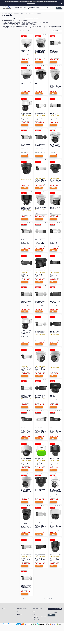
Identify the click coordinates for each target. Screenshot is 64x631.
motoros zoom (8, 118)
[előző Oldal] (31, 31)
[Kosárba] (24, 62)
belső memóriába (8, 351)
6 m (6, 148)
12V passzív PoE (8, 361)
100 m (6, 165)
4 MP (7, 88)
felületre (7, 395)
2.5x (6, 186)
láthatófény (8, 139)
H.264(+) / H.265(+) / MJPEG (10, 294)
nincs (6, 356)
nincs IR (7, 142)
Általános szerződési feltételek (22, 608)
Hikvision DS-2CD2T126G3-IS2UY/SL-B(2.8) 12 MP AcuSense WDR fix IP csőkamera (55, 332)
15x (6, 192)
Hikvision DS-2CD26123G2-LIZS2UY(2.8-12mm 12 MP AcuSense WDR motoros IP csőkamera (26, 587)
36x (6, 200)
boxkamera (7, 62)
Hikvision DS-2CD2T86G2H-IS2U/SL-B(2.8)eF (55, 302)
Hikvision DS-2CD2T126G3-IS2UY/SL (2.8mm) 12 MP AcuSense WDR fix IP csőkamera (40, 332)
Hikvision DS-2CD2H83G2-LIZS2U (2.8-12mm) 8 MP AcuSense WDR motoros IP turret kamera (26, 491)
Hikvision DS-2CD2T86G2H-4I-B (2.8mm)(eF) (26, 271)
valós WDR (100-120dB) (10, 127)
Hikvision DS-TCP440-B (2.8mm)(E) (39, 459)
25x (6, 196)
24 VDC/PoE (7, 232)
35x (6, 199)
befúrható (7, 394)
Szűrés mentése (9, 435)
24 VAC (7, 226)
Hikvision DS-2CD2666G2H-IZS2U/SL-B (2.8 (40, 555)
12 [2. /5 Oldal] (49, 598)
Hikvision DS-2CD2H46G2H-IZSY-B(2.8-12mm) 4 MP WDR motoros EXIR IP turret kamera (26, 522)
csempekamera (8, 64)
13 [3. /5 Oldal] (51, 598)
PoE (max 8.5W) (8, 369)
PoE (6, 237)
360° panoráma (8, 382)
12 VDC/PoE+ (8, 222)
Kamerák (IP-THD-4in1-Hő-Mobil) (30, 13)
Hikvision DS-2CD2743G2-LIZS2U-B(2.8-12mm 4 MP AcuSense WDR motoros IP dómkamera (26, 209)
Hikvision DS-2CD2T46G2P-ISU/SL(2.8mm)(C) (55, 114)
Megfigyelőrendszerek (8, 13)
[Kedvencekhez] (29, 34)
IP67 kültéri (8, 266)
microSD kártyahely (9, 352)
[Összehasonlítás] (27, 34)
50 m (6, 161)
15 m (6, 152)
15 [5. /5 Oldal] (42, 30)
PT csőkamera (8, 72)
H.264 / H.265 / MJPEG (9, 292)
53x (6, 207)
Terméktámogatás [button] (30, 10)
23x (6, 195)
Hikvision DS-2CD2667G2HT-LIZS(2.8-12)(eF (40, 522)
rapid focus (7, 248)
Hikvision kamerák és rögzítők (18, 13)
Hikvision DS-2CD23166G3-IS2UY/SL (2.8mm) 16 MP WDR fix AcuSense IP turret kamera (55, 145)
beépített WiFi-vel (9, 285)
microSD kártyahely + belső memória (10, 354)
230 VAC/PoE (8, 225)
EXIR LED (7, 133)
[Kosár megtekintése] (59, 8)
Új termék (7, 429)
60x (6, 209)
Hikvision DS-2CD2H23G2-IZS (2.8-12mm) (55, 82)
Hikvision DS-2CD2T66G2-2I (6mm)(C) (26, 239)
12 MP (6, 94)
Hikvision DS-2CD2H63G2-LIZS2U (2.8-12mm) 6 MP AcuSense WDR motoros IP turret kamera (54, 365)
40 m (7, 158)
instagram (35, 620)
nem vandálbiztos (9, 275)
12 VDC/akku (8, 219)
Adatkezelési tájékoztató (21, 610)
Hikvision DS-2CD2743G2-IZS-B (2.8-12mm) (55, 176)
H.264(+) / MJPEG (8, 301)
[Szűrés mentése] (9, 30)
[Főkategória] (2, 13)
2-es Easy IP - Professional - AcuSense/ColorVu (10, 45)
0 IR (6, 132)
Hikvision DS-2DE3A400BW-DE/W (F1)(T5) (26, 333)
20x (6, 193)
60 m (6, 162)
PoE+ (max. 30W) (9, 368)
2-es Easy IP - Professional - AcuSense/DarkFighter (10, 47)
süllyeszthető (8, 399)
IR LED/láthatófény (9, 138)
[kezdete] (7, 103)
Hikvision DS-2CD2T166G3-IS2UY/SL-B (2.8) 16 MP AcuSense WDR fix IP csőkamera (40, 397)
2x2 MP (7, 85)
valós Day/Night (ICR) (9, 255)
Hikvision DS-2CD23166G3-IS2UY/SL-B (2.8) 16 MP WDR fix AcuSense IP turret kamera (26, 177)
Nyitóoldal (3, 608)
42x (6, 202)
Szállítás (18, 613)
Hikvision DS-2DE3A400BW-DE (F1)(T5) (26, 114)
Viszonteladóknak (29, 4)
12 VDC (7, 215)
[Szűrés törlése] (11, 30)
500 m (7, 177)
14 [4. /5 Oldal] (53, 598)
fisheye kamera (8, 68)
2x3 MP (7, 84)
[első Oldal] (29, 31)
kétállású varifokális (9, 117)
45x (6, 203)
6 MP (7, 91)
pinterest (37, 620)
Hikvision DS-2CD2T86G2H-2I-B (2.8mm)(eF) (41, 145)
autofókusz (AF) (8, 242)
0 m (6, 147)
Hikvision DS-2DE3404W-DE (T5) (26, 459)
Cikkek (12, 10)
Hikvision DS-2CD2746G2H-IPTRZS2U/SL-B (40, 490)
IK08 (6, 272)
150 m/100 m (7, 169)
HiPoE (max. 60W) (9, 362)
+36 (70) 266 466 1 (31, 7)
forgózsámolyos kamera (9, 69)
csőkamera (8, 65)
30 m (7, 155)
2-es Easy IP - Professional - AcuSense (10, 43)
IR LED (7, 136)
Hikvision (7, 57)
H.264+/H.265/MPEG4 (9, 297)
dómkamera (8, 66)
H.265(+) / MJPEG (8, 303)
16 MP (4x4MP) (8, 95)
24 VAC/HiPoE (8, 229)
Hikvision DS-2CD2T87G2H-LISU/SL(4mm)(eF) (40, 114)
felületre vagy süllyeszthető (10, 397)
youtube (39, 620)
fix (6, 115)
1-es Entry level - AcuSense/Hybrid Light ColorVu (10, 36)
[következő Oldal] (45, 31)
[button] (5, 11)
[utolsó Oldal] (47, 31)
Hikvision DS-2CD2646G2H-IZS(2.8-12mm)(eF (40, 427)
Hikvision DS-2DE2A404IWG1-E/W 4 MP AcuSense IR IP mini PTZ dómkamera (40, 82)
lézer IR (7, 140)
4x (6, 189)
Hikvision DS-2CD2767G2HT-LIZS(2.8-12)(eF (55, 522)
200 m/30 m (7, 173)
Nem (6, 309)
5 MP (6, 89)
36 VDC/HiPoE (8, 233)
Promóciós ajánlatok (8, 430)
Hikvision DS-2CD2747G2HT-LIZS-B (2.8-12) (55, 396)
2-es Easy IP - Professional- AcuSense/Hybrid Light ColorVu (10, 49)
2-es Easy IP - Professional (10, 40)
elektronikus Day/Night (9, 253)
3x (6, 188)
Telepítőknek (17, 10)
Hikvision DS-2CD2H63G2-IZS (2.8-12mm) (40, 364)
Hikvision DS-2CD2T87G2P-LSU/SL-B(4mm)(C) (55, 271)
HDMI (6, 413)
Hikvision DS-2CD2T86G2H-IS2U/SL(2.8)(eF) (26, 302)
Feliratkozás (51, 614)
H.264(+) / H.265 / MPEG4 (10, 299)
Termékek (3, 609)
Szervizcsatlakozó (9, 416)
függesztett (8, 398)
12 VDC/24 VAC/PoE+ (9, 216)
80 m (6, 163)
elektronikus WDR (9, 124)
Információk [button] (23, 10)
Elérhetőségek (19, 614)
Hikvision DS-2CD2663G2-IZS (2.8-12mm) (26, 364)
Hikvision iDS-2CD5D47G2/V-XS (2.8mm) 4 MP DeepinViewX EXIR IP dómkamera (26, 82)
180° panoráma (8, 380)
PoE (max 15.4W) (9, 366)
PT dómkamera (8, 73)
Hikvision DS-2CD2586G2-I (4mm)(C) (26, 51)
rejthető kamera (8, 76)
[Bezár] (61, 3)
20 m (6, 154)
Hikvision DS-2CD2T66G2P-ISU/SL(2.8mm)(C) (40, 239)
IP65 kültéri (7, 263)
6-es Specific (8, 51)
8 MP (7, 92)
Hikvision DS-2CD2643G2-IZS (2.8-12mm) (40, 176)
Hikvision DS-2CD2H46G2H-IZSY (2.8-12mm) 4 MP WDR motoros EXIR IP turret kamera (55, 490)
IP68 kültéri (7, 267)
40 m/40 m (7, 159)
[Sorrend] (57, 31)
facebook (33, 620)
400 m (7, 176)
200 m (6, 172)
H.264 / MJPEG (8, 300)
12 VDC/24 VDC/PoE (9, 218)
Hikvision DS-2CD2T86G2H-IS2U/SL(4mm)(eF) (40, 302)
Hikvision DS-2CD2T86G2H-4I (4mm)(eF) (55, 239)
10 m (6, 151)
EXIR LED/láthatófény (9, 135)
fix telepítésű (8, 280)
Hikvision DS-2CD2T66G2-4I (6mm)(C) (26, 145)
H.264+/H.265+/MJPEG (9, 296)
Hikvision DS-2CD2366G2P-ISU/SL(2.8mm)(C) (55, 208)
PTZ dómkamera (8, 75)
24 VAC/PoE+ (8, 230)
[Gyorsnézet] (31, 34)
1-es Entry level (8, 34)
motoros (7, 246)
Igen (7, 308)
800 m (6, 179)
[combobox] (45, 8)
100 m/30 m (7, 166)
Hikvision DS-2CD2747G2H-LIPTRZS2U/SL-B (55, 459)
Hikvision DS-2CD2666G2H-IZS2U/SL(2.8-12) (26, 555)
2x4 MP (7, 87)
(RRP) (25, 58)
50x (6, 206)
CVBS (7, 412)
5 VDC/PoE (7, 236)
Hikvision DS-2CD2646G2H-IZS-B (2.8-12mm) (55, 427)
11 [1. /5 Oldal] (47, 598)
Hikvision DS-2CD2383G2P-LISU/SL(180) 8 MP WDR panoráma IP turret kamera (40, 51)
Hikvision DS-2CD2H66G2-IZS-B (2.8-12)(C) (55, 555)
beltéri (7, 260)
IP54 (6, 262)
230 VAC (7, 223)
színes (7, 254)
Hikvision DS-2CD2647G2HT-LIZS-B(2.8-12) (26, 427)
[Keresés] (47, 8)
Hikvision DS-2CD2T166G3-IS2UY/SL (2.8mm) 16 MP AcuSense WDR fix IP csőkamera (26, 397)
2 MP (56, 85)
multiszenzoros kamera (9, 71)
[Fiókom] (53, 8)
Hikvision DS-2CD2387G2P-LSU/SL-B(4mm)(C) (40, 271)
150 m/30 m (7, 170)
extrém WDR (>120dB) (9, 126)
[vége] (13, 103)
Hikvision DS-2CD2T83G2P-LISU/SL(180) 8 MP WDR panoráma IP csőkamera (55, 51)
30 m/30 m (7, 156)
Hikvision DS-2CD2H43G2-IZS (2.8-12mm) (40, 208)
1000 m (7, 180)
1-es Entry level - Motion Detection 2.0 (10, 39)
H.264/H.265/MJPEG (9, 291)
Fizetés (18, 611)
